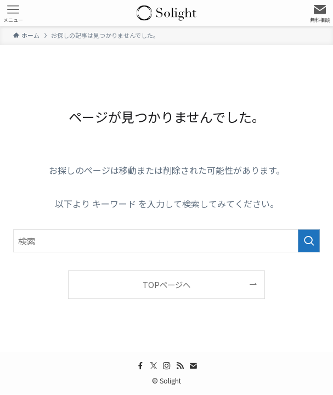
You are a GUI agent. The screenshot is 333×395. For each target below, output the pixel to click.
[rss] (180, 366)
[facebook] (140, 366)
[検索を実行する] (309, 240)
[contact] (193, 366)
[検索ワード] (166, 240)
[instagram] (167, 366)
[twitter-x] (154, 366)
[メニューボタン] (13, 13)
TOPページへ (166, 284)
